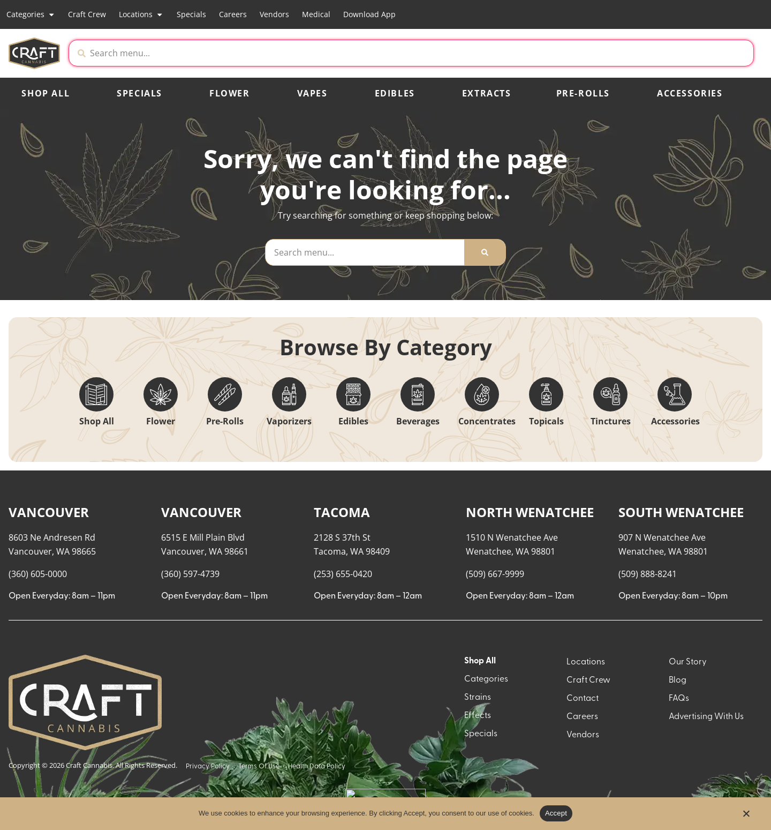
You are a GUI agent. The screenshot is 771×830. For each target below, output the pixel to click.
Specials (191, 14)
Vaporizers (289, 421)
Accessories (690, 93)
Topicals (546, 421)
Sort (712, 487)
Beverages (418, 421)
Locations (141, 14)
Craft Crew (87, 14)
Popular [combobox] (721, 498)
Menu (637, 487)
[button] (664, 53)
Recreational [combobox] (652, 498)
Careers (233, 14)
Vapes (312, 93)
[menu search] (76, 507)
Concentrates (487, 421)
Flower (229, 93)
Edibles (395, 93)
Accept (556, 813)
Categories (30, 14)
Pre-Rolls (583, 93)
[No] (746, 816)
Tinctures (611, 421)
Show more (38, 766)
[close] (495, 26)
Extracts (486, 93)
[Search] (484, 252)
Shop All (45, 93)
